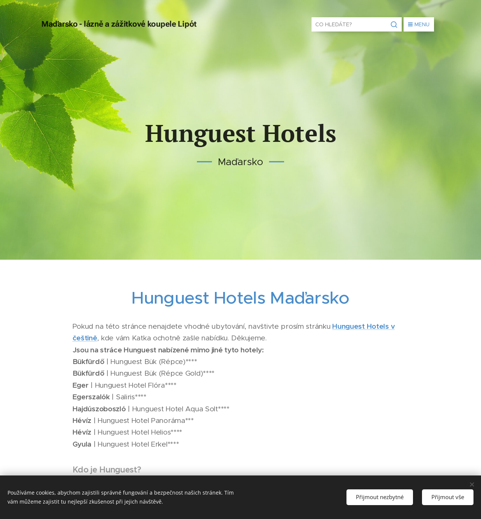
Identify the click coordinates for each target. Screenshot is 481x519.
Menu (419, 24)
